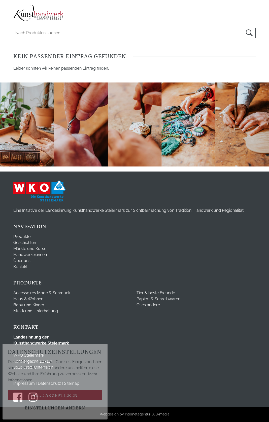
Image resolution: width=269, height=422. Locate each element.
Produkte (21, 236)
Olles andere (148, 305)
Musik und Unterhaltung (35, 311)
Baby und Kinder (28, 305)
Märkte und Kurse (29, 248)
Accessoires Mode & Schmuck (41, 292)
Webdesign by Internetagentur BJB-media (135, 414)
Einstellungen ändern (55, 407)
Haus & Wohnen (28, 299)
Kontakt (20, 266)
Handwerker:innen (30, 254)
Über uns (21, 260)
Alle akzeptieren (55, 395)
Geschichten (24, 242)
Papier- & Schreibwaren (158, 299)
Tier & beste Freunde (156, 292)
